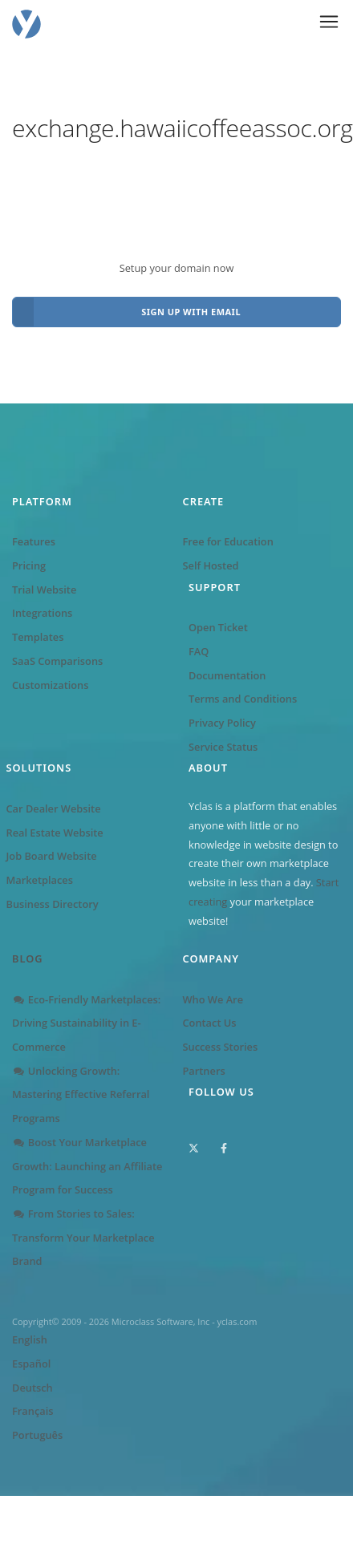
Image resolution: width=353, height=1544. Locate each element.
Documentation (227, 675)
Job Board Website (51, 856)
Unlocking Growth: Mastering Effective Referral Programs (80, 1094)
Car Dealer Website (53, 808)
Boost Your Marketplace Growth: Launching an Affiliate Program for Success (87, 1166)
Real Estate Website (54, 832)
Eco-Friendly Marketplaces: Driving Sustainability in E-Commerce (86, 1023)
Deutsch (32, 1387)
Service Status (223, 747)
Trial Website (44, 589)
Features (33, 541)
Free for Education (228, 541)
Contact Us (210, 1022)
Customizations (50, 685)
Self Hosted (211, 565)
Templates (37, 637)
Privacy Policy (222, 722)
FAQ (199, 651)
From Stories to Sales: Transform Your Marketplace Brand (83, 1237)
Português (37, 1435)
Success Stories (220, 1046)
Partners (204, 1071)
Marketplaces (39, 880)
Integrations (42, 613)
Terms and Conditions (243, 698)
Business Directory (52, 904)
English (29, 1339)
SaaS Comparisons (57, 661)
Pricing (29, 565)
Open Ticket (218, 627)
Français (32, 1411)
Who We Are (213, 999)
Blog (27, 958)
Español (31, 1363)
